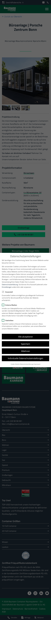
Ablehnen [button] (25, 348)
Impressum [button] (37, 362)
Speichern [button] (25, 341)
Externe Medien (10, 302)
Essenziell (8, 289)
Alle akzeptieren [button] (25, 334)
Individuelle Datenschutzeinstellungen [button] (25, 356)
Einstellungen (7, 284)
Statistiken (8, 318)
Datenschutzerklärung (10, 282)
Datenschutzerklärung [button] (26, 362)
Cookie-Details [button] (15, 362)
